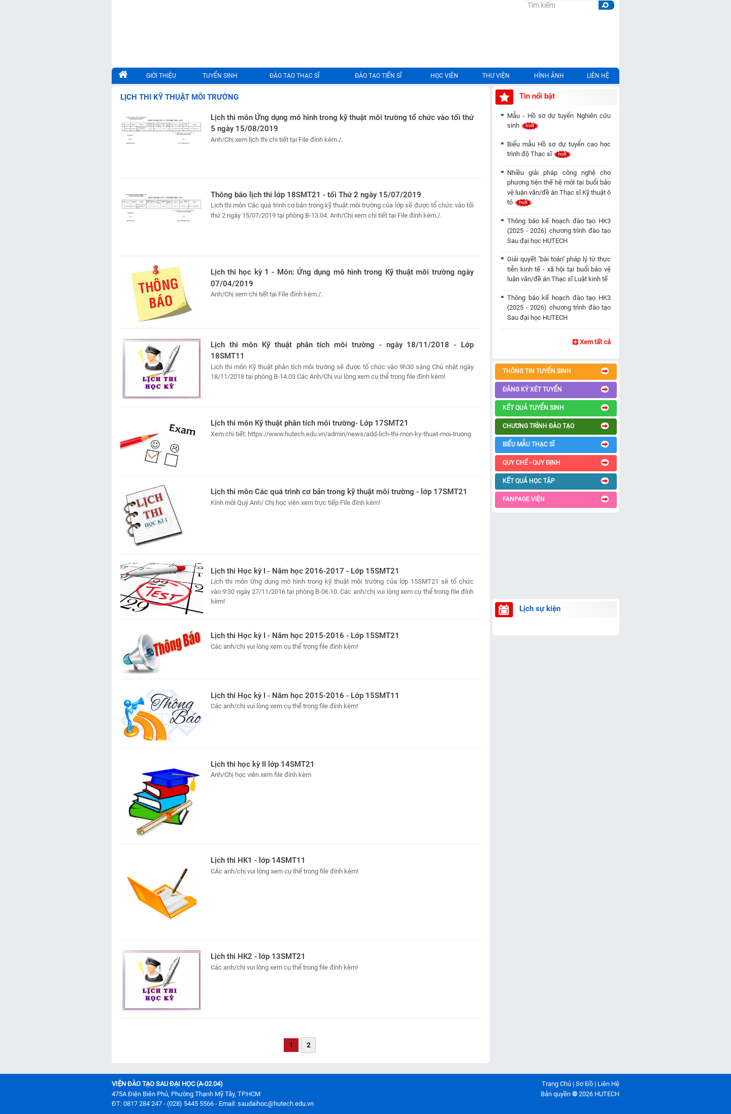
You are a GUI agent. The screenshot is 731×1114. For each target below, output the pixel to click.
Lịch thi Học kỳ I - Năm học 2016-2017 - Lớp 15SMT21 (305, 571)
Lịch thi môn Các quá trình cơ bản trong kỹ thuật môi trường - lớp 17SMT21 (339, 491)
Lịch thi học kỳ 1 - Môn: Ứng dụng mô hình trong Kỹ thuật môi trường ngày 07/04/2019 (342, 277)
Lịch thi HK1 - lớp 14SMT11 (258, 860)
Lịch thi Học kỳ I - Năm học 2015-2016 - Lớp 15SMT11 (305, 695)
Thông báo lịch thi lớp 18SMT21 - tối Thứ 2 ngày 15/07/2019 (316, 194)
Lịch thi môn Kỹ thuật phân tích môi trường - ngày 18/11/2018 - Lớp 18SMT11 (342, 350)
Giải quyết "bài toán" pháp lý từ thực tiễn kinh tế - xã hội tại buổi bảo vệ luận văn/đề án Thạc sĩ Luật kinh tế (559, 269)
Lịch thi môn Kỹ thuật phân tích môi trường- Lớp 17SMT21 (310, 423)
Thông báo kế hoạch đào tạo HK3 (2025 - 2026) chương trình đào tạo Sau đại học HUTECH (559, 231)
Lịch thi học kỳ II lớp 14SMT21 (263, 764)
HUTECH (606, 1094)
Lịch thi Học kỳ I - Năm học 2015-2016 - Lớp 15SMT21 (305, 635)
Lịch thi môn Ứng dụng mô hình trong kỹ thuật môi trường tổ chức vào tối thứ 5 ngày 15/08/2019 (342, 123)
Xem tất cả (592, 342)
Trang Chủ (556, 1084)
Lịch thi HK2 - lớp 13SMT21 (258, 956)
